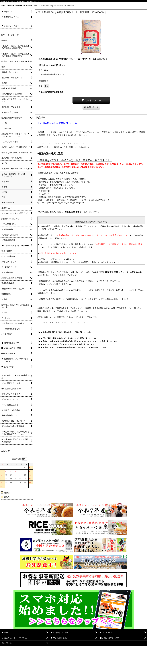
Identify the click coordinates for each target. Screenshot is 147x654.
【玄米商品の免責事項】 (73, 212)
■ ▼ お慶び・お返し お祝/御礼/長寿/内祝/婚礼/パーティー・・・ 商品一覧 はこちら (73, 347)
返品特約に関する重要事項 (51, 92)
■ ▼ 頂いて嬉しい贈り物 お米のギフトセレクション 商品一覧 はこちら (67, 338)
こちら (70, 281)
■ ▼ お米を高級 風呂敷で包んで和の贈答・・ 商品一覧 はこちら (65, 332)
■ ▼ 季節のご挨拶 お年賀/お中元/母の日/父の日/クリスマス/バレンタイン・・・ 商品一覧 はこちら (78, 341)
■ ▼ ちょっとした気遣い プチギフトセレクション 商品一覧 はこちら (66, 344)
